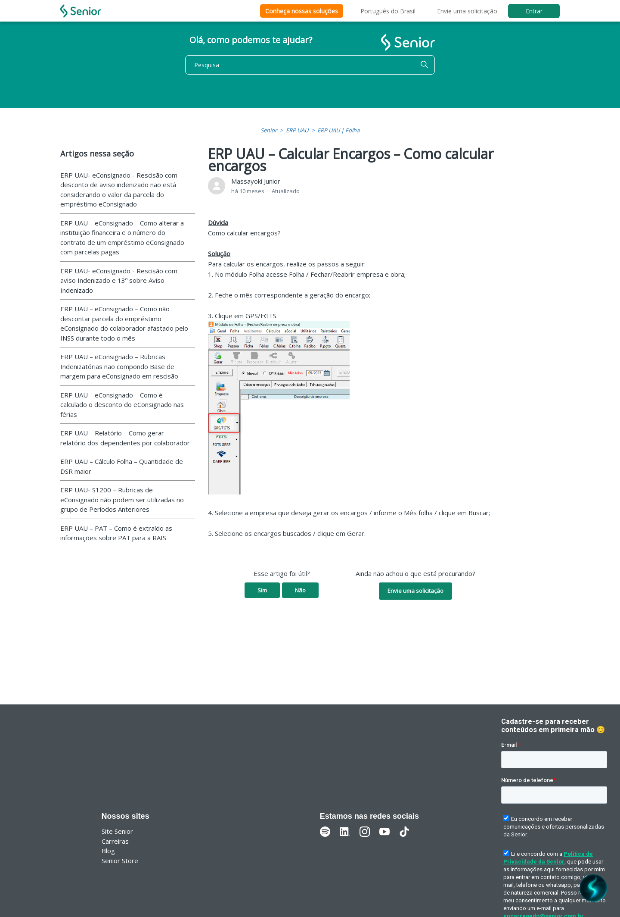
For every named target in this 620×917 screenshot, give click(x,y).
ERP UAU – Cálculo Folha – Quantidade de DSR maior (121, 466)
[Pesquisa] (310, 65)
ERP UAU (297, 130)
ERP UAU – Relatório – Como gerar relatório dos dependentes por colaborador (125, 438)
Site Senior (117, 831)
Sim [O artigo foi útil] (262, 590)
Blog (108, 850)
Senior (268, 130)
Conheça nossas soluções (301, 11)
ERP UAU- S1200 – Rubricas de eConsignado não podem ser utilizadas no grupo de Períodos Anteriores (122, 499)
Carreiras (115, 841)
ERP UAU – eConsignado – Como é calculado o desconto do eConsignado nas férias (122, 405)
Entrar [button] (534, 11)
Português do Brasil (387, 11)
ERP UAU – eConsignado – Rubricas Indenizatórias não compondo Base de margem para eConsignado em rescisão (119, 366)
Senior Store (120, 860)
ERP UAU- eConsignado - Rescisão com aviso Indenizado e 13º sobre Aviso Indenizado (118, 280)
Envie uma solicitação (467, 11)
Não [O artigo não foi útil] (300, 590)
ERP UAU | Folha (338, 130)
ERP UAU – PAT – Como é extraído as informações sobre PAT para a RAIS (116, 533)
